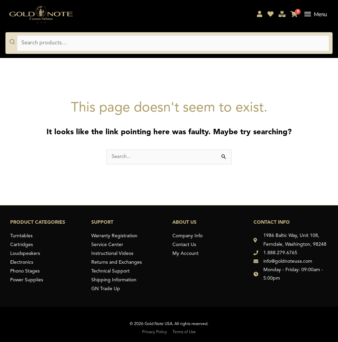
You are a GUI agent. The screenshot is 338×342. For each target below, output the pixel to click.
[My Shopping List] (270, 15)
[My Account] (259, 15)
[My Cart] (293, 15)
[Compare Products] (282, 15)
